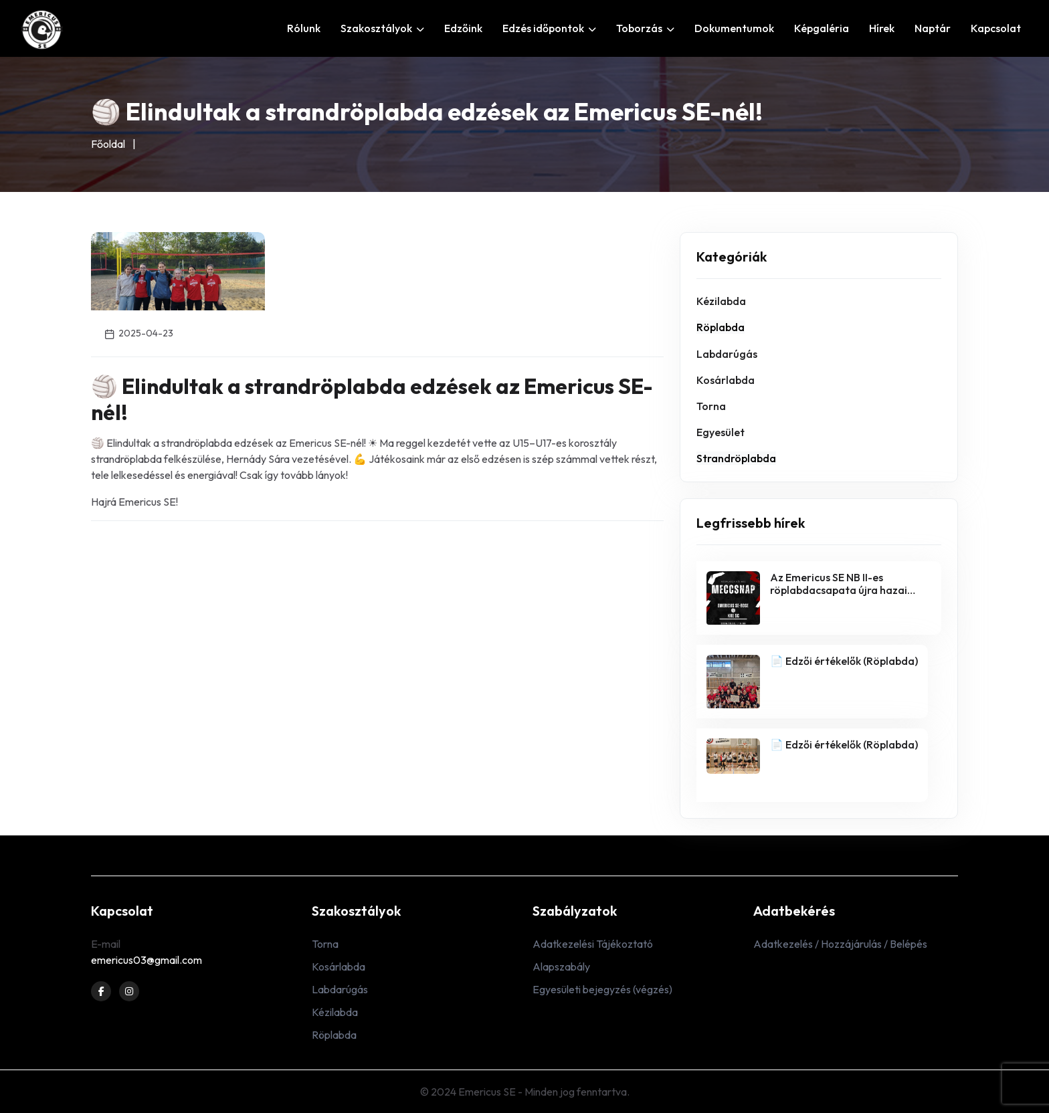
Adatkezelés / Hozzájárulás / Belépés (840, 943)
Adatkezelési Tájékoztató (593, 943)
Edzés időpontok (549, 28)
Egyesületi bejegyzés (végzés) (602, 989)
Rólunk (303, 28)
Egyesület (720, 432)
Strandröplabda (736, 458)
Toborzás (645, 28)
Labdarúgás (726, 354)
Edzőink (463, 28)
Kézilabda (721, 301)
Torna (711, 406)
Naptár (933, 28)
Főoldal (108, 143)
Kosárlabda (725, 380)
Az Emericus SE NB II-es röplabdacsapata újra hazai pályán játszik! (838, 590)
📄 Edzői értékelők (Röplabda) (844, 661)
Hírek (881, 28)
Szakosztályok (382, 28)
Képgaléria (821, 28)
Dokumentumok (734, 28)
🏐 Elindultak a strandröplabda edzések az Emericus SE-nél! (372, 399)
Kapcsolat (996, 28)
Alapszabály (561, 966)
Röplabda (720, 327)
